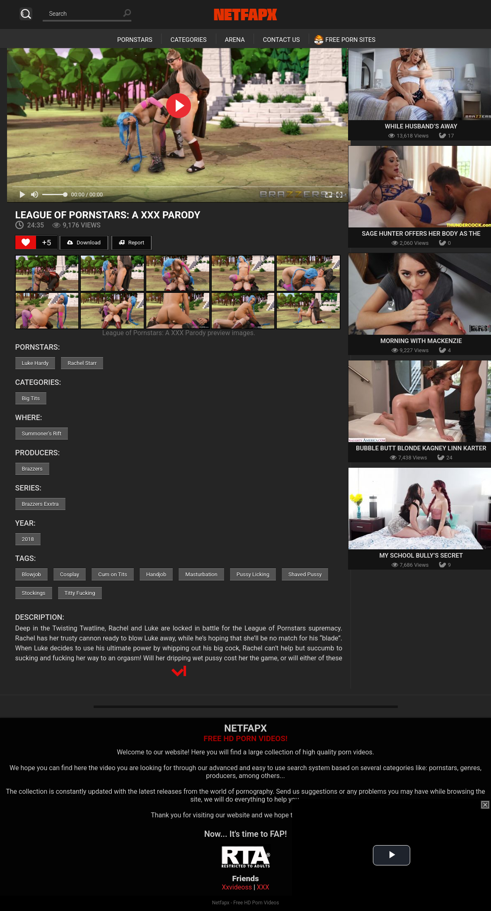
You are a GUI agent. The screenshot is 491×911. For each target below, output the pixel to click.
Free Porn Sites (350, 39)
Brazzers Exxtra (40, 504)
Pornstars (134, 39)
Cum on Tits (112, 574)
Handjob (156, 574)
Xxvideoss (237, 887)
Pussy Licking (253, 574)
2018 (28, 539)
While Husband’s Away (421, 126)
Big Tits (31, 398)
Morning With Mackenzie (421, 341)
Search (25, 13)
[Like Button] (25, 242)
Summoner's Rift (41, 433)
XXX (263, 887)
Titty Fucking (80, 593)
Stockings (34, 593)
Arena (235, 39)
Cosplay (69, 574)
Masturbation (201, 574)
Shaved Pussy (305, 574)
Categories (188, 39)
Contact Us (281, 39)
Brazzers (32, 469)
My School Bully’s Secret (421, 555)
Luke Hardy (35, 363)
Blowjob (31, 574)
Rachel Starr (82, 363)
